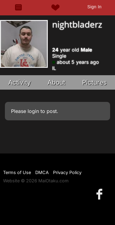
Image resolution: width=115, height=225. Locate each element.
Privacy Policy (67, 172)
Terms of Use (17, 172)
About (56, 82)
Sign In (94, 6)
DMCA (42, 172)
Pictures (94, 82)
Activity (19, 82)
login (33, 111)
